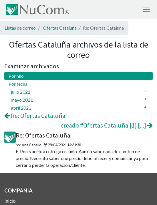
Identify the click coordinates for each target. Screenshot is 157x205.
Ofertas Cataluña (60, 27)
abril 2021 (79, 107)
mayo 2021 (79, 99)
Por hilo (16, 76)
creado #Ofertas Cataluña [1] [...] (107, 125)
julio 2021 (79, 92)
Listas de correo (20, 27)
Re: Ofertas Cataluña (34, 116)
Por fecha (18, 84)
